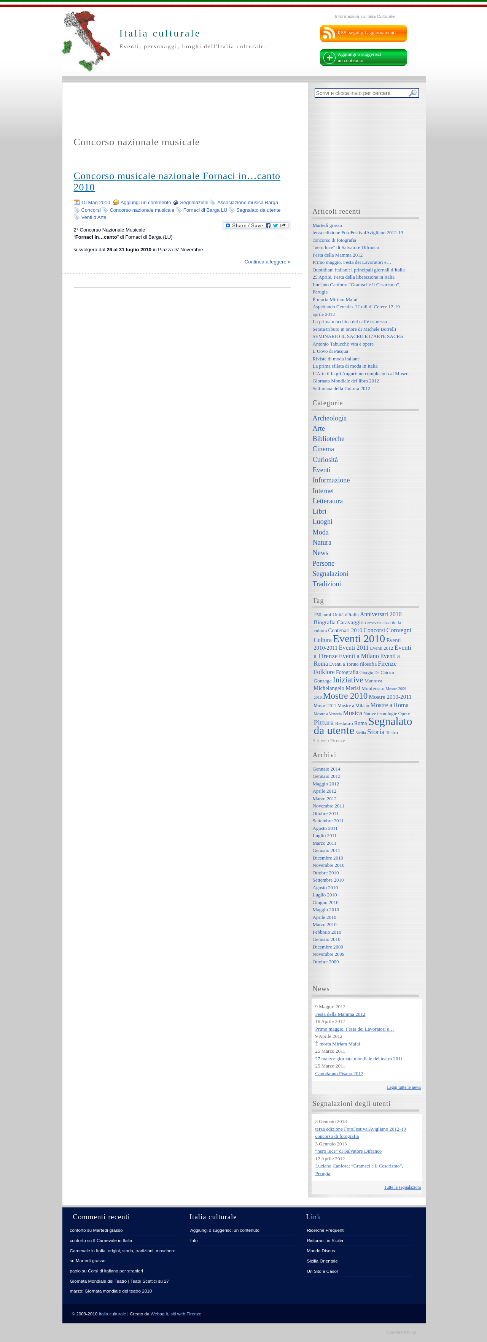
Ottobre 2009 (326, 961)
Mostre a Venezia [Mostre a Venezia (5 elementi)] (328, 714)
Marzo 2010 (325, 924)
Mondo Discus (321, 1250)
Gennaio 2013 (327, 776)
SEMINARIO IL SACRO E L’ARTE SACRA (358, 336)
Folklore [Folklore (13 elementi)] (324, 672)
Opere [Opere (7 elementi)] (404, 713)
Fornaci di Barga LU (205, 210)
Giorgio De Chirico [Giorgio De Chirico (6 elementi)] (377, 672)
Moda (321, 532)
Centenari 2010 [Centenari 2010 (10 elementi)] (345, 630)
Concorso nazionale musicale (142, 210)
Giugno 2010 (326, 902)
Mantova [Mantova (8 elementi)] (373, 681)
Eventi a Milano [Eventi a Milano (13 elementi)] (359, 656)
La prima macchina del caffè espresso (350, 321)
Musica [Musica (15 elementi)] (352, 713)
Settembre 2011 (328, 820)
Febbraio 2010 (327, 932)
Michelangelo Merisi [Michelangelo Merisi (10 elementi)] (337, 688)
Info (194, 1240)
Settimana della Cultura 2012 (342, 388)
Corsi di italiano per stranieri (115, 1270)
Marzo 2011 (325, 843)
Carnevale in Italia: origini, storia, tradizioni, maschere (122, 1250)
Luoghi (323, 521)
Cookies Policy (401, 1332)
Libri (319, 511)
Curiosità (325, 459)
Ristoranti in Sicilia (325, 1240)
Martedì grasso (327, 225)
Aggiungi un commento (146, 202)
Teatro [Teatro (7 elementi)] (392, 732)
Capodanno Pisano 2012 (339, 1073)
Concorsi (91, 210)
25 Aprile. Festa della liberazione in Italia (354, 277)
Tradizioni (327, 584)
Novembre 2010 (329, 865)
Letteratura (328, 501)
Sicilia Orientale (322, 1260)
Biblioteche (329, 439)
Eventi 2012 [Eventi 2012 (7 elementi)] (381, 648)
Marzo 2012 (325, 798)
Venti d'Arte (94, 217)
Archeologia (330, 418)
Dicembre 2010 (328, 858)
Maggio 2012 (326, 784)
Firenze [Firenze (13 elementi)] (387, 663)
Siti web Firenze (329, 740)
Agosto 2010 (325, 887)
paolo (75, 1270)
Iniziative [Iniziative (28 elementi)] (348, 679)
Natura (322, 542)
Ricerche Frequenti (326, 1230)
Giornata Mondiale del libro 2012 (346, 381)
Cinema (323, 449)
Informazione (331, 480)
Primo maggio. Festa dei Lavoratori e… (352, 262)
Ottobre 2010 (326, 873)
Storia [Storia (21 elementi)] (376, 732)
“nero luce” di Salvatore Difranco (346, 247)
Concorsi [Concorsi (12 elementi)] (374, 630)
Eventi (322, 470)
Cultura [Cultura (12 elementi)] (323, 640)
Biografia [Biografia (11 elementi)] (325, 622)
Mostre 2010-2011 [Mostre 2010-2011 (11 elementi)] (390, 696)
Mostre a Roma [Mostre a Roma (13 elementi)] (389, 705)
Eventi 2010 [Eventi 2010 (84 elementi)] (359, 638)
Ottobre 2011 (326, 813)
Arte (319, 428)
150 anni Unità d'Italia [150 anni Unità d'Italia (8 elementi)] (336, 614)
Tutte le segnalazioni (402, 1187)
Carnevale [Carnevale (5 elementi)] (373, 623)
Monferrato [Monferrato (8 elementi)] (372, 688)
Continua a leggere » (268, 262)
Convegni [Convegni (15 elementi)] (398, 630)
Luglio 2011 (325, 835)
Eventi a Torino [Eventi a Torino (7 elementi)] (343, 664)
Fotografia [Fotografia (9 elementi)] (347, 672)
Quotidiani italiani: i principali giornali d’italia (359, 270)
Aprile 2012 (324, 791)
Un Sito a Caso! (322, 1271)
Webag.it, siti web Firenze (176, 1313)
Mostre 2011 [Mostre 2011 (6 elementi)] (325, 705)
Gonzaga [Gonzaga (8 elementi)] (323, 681)
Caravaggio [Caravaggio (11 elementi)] (350, 622)
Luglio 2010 (325, 895)
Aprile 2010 (324, 917)
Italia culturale (112, 1313)
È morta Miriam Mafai (335, 299)
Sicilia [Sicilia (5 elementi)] (360, 733)
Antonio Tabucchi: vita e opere (343, 344)
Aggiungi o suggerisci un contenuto (360, 57)
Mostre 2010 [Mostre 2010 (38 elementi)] (345, 696)
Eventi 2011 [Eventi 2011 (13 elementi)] (354, 647)
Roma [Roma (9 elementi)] (360, 723)
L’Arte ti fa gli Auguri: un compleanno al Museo (361, 373)
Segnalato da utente (258, 210)
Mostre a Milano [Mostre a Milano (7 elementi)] (353, 705)
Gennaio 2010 (327, 939)
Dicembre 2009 (328, 947)
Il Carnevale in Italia (112, 1240)
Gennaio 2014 (327, 769)
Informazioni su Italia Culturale (365, 16)
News (320, 553)
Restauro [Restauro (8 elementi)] (344, 723)
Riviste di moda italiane (336, 359)
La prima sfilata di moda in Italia (345, 366)
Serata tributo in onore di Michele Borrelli (354, 329)
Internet (323, 491)
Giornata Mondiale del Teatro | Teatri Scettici (113, 1281)
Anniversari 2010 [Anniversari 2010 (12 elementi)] (380, 614)
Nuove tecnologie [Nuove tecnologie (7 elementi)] (380, 713)
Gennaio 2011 (327, 850)
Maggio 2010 (326, 909)
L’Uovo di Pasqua (330, 351)
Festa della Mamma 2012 (338, 255)
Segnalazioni (194, 202)
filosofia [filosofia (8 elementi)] (368, 664)
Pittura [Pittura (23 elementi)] (324, 722)
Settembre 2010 (328, 880)
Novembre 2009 (329, 954)
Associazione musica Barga (247, 202)
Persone (324, 563)
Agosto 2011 (325, 828)
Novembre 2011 (329, 806)
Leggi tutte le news (404, 1087)
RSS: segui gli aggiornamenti (367, 32)
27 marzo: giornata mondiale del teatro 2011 (359, 1058)
